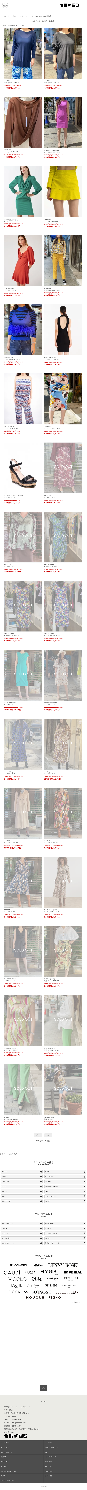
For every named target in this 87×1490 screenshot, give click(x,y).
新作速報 (3, 1466)
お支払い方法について (7, 1447)
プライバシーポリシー (7, 1480)
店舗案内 (3, 1457)
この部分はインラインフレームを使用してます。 (43, 1344)
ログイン (3, 1476)
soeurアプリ (4, 1461)
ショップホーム (5, 1442)
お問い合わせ (48, 1442)
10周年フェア (48, 1461)
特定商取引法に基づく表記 (8, 1471)
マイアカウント (49, 1471)
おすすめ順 (36, 21)
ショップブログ (49, 1466)
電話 (46, 1452)
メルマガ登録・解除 (6, 1452)
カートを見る (48, 1476)
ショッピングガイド (50, 1457)
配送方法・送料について (51, 1447)
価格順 (44, 21)
